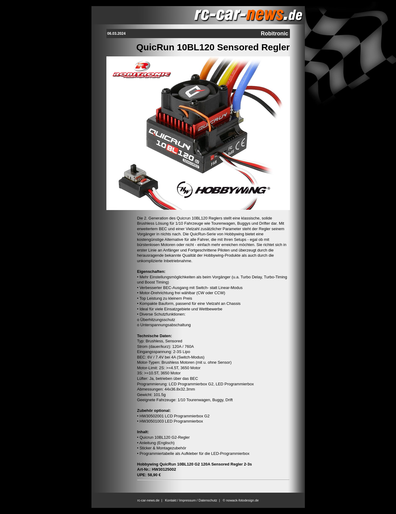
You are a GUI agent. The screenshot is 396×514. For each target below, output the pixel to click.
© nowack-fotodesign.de (241, 500)
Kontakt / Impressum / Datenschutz (191, 500)
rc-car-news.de (148, 500)
